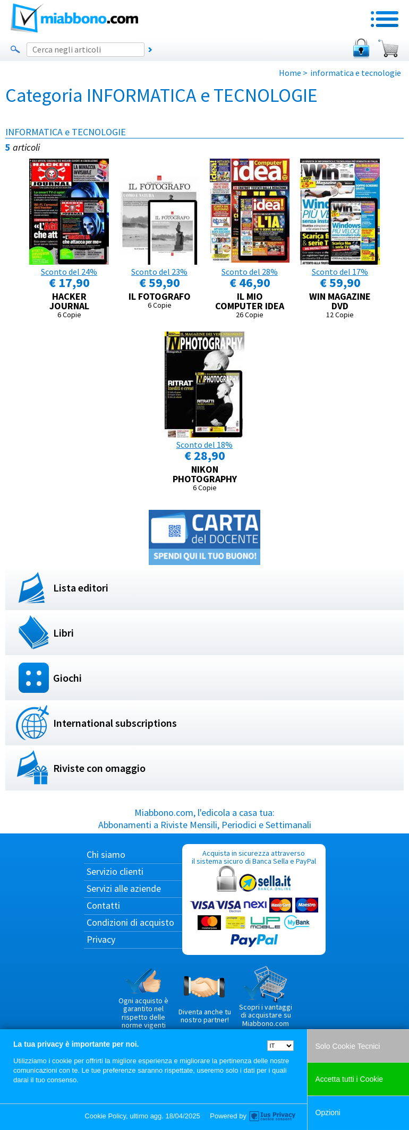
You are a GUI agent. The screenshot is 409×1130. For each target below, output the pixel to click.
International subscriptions (115, 722)
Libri (63, 632)
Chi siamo (106, 854)
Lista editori (80, 587)
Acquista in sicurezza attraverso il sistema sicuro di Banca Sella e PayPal (254, 899)
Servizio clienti (115, 871)
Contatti (103, 905)
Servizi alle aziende (124, 888)
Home (290, 72)
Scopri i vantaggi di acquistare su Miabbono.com (265, 997)
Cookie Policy (105, 1116)
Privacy (101, 939)
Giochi (67, 677)
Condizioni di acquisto (130, 922)
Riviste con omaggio (99, 768)
